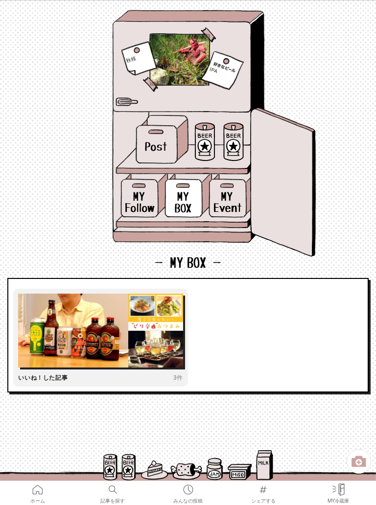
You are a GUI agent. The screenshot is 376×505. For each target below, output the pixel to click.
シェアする (263, 487)
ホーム (37, 487)
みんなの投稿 (188, 487)
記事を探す (112, 487)
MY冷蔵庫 (339, 487)
